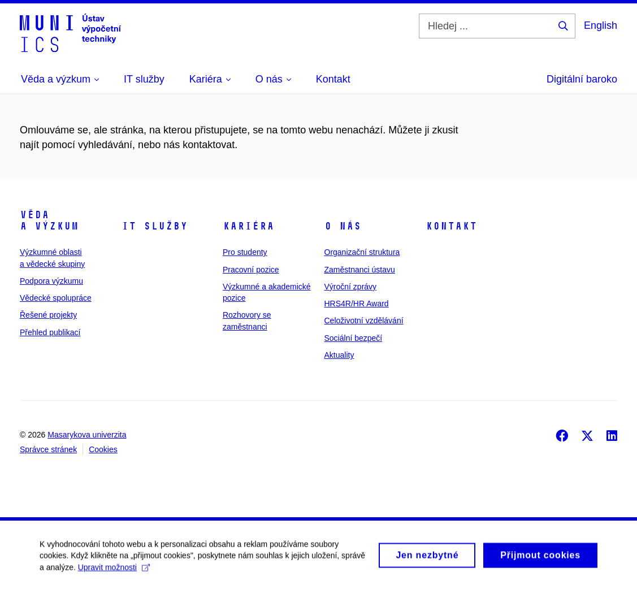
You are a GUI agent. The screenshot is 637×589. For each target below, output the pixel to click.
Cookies (103, 449)
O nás (342, 226)
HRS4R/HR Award (356, 303)
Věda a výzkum (49, 220)
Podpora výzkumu (51, 280)
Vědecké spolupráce (56, 297)
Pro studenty (245, 252)
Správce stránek (48, 449)
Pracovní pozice (251, 269)
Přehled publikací (50, 332)
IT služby (155, 226)
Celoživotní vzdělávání (364, 320)
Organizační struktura (362, 252)
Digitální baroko (582, 79)
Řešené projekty (48, 314)
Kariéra (248, 226)
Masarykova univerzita (86, 434)
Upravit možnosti (114, 570)
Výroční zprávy (350, 286)
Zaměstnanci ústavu (359, 269)
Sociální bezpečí (353, 338)
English (600, 25)
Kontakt (451, 226)
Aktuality (339, 355)
